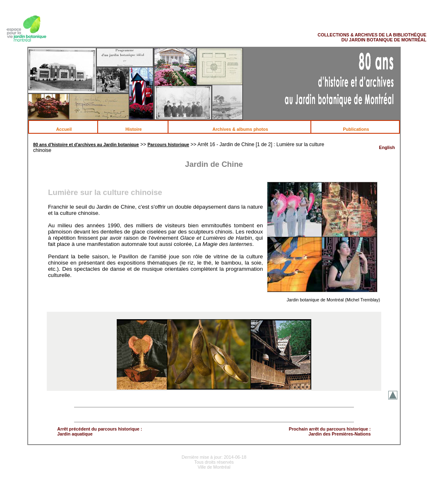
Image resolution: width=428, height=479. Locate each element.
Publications (360, 129)
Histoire (138, 129)
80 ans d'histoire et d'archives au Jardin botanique (86, 144)
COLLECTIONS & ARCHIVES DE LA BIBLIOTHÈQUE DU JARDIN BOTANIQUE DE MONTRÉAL (371, 37)
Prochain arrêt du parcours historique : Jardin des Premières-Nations (330, 431)
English (387, 147)
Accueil (68, 129)
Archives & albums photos (244, 129)
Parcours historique (168, 144)
